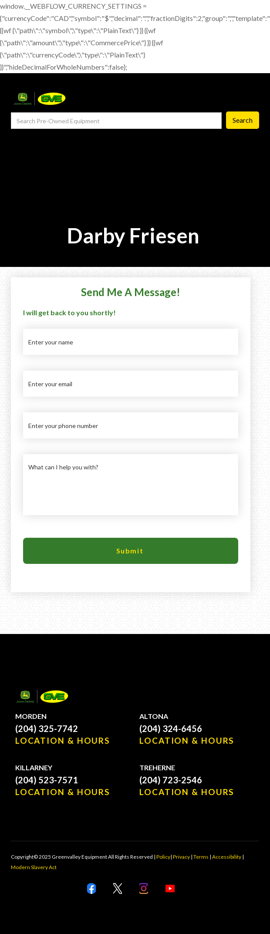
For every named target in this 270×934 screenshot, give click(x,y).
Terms (201, 856)
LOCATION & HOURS (62, 740)
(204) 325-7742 (46, 728)
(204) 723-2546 (170, 780)
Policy (163, 856)
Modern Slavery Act (34, 867)
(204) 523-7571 (46, 780)
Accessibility (226, 856)
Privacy (181, 856)
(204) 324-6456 (170, 728)
